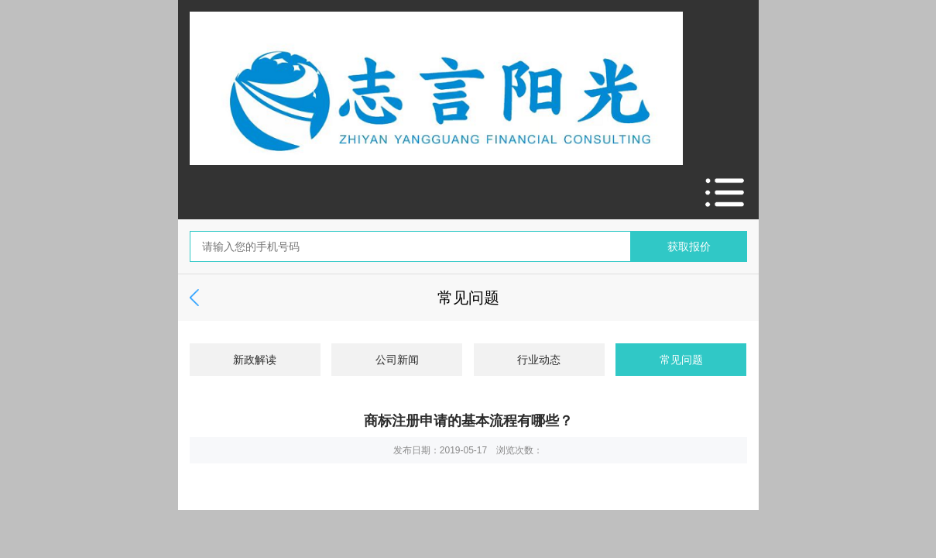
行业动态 (539, 359)
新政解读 (254, 359)
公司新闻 (397, 359)
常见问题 (681, 359)
